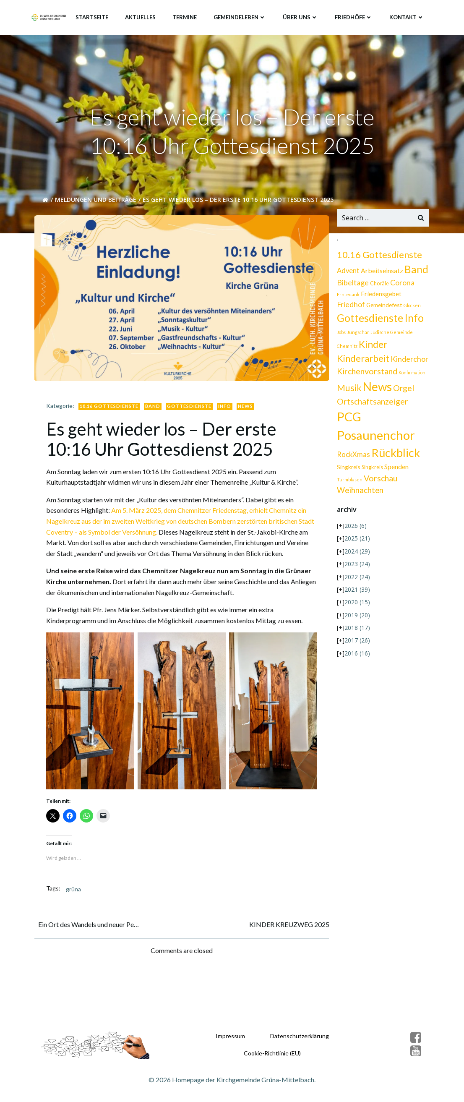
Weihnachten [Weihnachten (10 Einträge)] (359, 492)
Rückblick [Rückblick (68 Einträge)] (394, 455)
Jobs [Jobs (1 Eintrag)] (340, 334)
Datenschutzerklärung (299, 1033)
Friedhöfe (354, 16)
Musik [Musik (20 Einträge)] (348, 390)
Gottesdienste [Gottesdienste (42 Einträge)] (369, 320)
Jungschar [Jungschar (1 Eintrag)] (357, 334)
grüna (74, 884)
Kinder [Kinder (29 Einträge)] (372, 347)
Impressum (230, 1033)
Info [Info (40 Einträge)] (413, 320)
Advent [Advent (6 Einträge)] (347, 273)
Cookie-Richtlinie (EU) (271, 1050)
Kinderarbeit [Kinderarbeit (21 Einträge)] (362, 360)
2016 (356, 656)
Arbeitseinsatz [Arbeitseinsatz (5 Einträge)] (381, 273)
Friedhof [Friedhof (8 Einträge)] (416, 296)
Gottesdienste (190, 403)
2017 (356, 643)
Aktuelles (141, 16)
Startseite (92, 16)
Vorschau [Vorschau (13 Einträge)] (379, 481)
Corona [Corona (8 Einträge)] (401, 285)
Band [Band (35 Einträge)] (416, 272)
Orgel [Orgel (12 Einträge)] (402, 390)
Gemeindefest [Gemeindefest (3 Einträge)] (354, 307)
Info (225, 403)
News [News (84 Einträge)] (376, 389)
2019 (356, 618)
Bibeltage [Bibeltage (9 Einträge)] (352, 285)
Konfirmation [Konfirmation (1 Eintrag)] (411, 375)
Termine (185, 16)
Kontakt (407, 16)
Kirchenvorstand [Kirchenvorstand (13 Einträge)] (366, 374)
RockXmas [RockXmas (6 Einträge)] (352, 457)
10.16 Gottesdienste (110, 403)
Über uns (301, 16)
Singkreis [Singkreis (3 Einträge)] (348, 469)
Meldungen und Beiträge (97, 202)
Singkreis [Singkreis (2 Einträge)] (371, 470)
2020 (356, 604)
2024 (356, 554)
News (246, 403)
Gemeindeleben (240, 16)
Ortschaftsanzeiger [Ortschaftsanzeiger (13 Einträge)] (371, 404)
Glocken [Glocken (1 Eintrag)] (382, 308)
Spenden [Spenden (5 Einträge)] (395, 469)
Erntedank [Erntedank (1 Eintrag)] (347, 297)
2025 (356, 541)
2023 (356, 566)
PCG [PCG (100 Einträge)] (348, 419)
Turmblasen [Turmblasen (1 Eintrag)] (349, 482)
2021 (356, 592)
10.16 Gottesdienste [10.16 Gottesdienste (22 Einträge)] (378, 257)
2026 (355, 528)
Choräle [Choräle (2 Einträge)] (378, 286)
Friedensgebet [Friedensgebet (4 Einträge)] (380, 296)
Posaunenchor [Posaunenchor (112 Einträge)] (375, 437)
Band (154, 403)
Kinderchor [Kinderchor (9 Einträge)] (409, 361)
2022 (356, 579)
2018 (356, 630)
